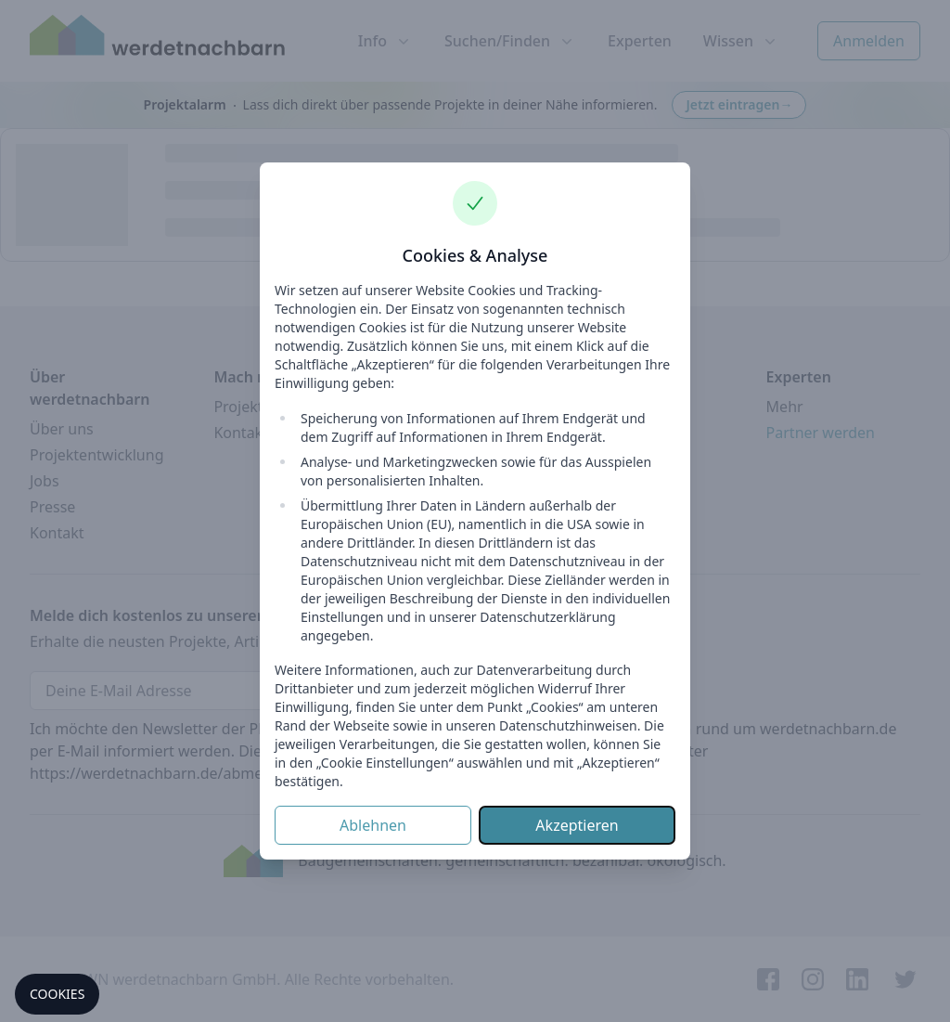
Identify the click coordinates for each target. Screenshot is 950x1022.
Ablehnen (373, 825)
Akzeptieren (576, 825)
